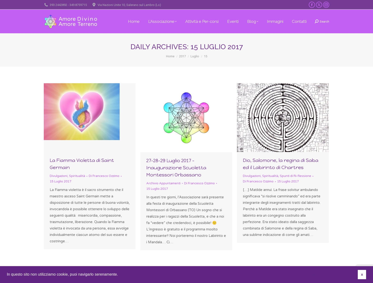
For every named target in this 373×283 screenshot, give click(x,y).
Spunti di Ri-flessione (295, 176)
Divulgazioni (59, 176)
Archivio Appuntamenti (163, 183)
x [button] (362, 274)
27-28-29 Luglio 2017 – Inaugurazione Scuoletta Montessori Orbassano (176, 168)
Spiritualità (77, 176)
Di (104, 176)
